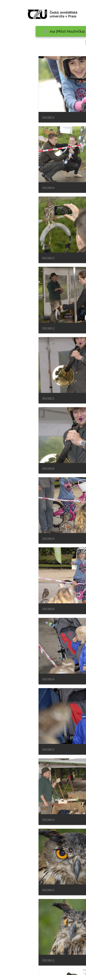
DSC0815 (13, 749)
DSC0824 (13, 188)
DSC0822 (13, 328)
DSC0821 (13, 398)
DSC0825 (13, 117)
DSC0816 (13, 679)
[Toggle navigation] (10, 13)
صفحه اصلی (77, 31)
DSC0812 (13, 960)
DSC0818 (13, 609)
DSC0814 (13, 820)
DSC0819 (13, 538)
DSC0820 (13, 468)
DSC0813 (13, 890)
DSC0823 (13, 258)
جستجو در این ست (65, 42)
